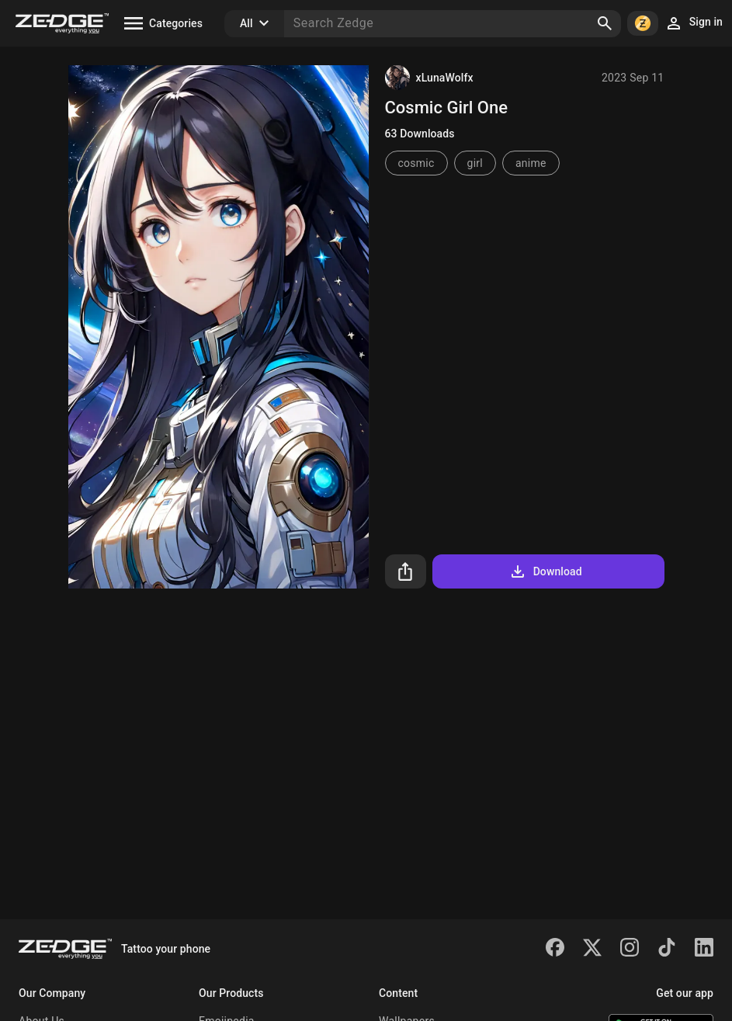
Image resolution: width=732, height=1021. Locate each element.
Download (545, 571)
